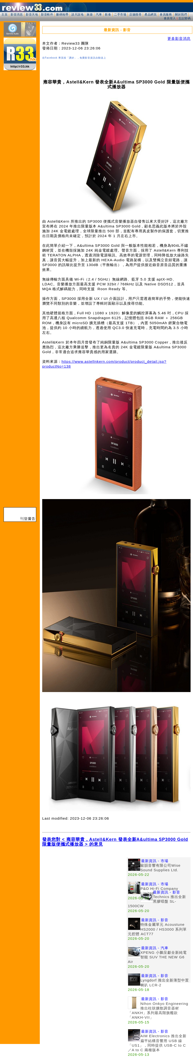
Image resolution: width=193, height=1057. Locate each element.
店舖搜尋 (135, 14)
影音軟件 (47, 14)
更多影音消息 (179, 38)
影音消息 (17, 14)
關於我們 (181, 14)
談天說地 (77, 14)
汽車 (99, 14)
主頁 (4, 14)
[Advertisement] (84, 891)
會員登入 (170, 18)
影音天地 (32, 14)
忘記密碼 (185, 18)
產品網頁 (151, 14)
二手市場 (120, 14)
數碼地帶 (62, 14)
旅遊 (90, 14)
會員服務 (166, 14)
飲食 (108, 14)
